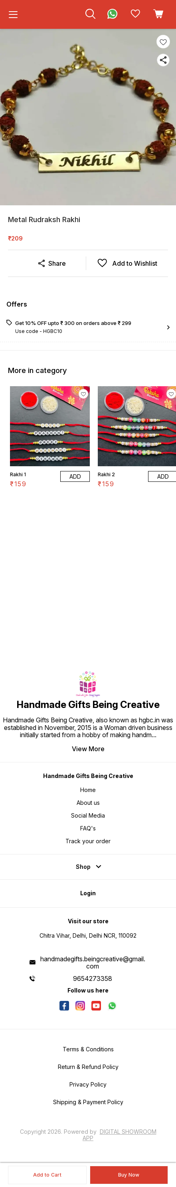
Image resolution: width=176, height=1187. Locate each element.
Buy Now (129, 1175)
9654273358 (92, 978)
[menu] (13, 14)
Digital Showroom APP (119, 1134)
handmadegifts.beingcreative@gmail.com (92, 962)
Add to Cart (47, 1175)
